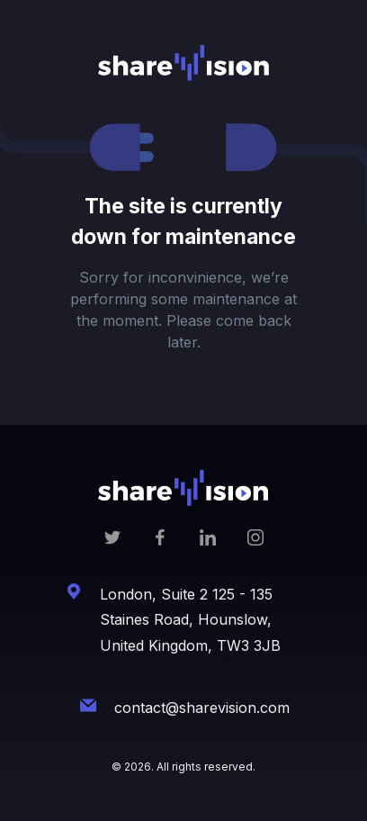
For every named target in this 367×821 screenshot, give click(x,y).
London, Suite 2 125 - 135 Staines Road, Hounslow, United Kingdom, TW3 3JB (190, 620)
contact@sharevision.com (202, 708)
